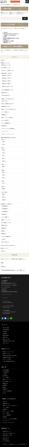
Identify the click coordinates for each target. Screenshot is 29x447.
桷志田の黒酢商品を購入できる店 (11, 38)
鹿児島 (3, 199)
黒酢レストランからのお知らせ (7, 109)
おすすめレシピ (6, 437)
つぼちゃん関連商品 (5, 236)
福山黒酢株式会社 (6, 277)
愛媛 (3, 188)
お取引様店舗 (6, 329)
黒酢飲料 (3, 233)
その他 (2, 239)
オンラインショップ (15, 1)
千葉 (3, 152)
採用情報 (5, 333)
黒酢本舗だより (4, 106)
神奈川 (3, 161)
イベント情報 (4, 112)
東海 (2, 164)
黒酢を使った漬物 (5, 83)
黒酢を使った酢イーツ (6, 86)
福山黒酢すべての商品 (8, 41)
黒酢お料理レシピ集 (5, 73)
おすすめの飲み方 (5, 95)
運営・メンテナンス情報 (6, 117)
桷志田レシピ (6, 39)
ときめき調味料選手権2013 (9, 361)
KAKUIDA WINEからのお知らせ (10, 33)
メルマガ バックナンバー (6, 134)
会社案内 (5, 331)
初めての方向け (4, 242)
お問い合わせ (6, 343)
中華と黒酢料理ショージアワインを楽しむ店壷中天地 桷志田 (9, 312)
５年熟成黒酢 (4, 208)
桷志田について (5, 348)
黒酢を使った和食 (5, 80)
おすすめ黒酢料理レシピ (6, 89)
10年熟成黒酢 (4, 206)
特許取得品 (3, 214)
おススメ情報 (4, 120)
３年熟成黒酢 (4, 211)
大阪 (3, 177)
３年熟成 (5, 373)
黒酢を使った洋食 (5, 75)
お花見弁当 (3, 266)
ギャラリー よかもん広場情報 (7, 128)
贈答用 (4, 387)
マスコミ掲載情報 (5, 123)
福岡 (3, 194)
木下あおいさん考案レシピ (6, 70)
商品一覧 (3, 367)
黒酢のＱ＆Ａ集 (6, 339)
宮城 (3, 141)
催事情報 (3, 114)
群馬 (3, 150)
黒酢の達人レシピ (5, 65)
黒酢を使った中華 (5, 78)
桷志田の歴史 (6, 335)
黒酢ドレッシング (5, 219)
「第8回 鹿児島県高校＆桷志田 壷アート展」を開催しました (13, 270)
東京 (3, 158)
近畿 (2, 170)
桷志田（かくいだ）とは (8, 351)
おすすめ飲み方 (6, 440)
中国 (2, 181)
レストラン (5, 297)
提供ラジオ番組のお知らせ (6, 103)
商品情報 (3, 125)
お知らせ (5, 401)
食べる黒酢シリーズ (5, 222)
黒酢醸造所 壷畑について (8, 357)
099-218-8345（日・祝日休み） (11, 285)
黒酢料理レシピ (7, 42)
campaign (5, 32)
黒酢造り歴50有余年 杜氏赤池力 (10, 355)
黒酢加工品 (3, 225)
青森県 (2, 262)
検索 (25, 18)
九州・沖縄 (3, 192)
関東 (2, 148)
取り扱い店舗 (6, 327)
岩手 (3, 144)
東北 (2, 139)
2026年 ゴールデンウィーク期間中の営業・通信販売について (13, 259)
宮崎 (3, 197)
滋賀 (3, 172)
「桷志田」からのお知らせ (9, 35)
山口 (3, 183)
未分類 (4, 36)
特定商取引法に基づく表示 (9, 341)
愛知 (3, 166)
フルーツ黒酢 (4, 217)
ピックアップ (4, 131)
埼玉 (3, 155)
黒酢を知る (5, 337)
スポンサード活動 (7, 359)
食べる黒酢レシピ (5, 67)
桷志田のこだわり (7, 353)
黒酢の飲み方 (4, 92)
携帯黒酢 (3, 228)
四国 (2, 186)
